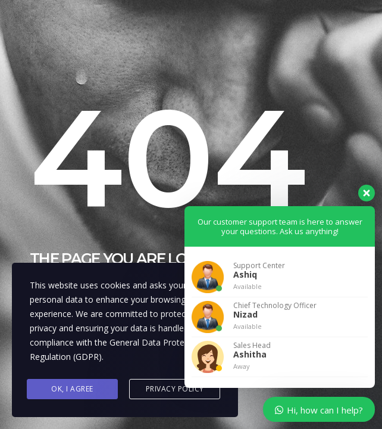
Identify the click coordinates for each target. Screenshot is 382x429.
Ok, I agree (72, 389)
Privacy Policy (175, 389)
